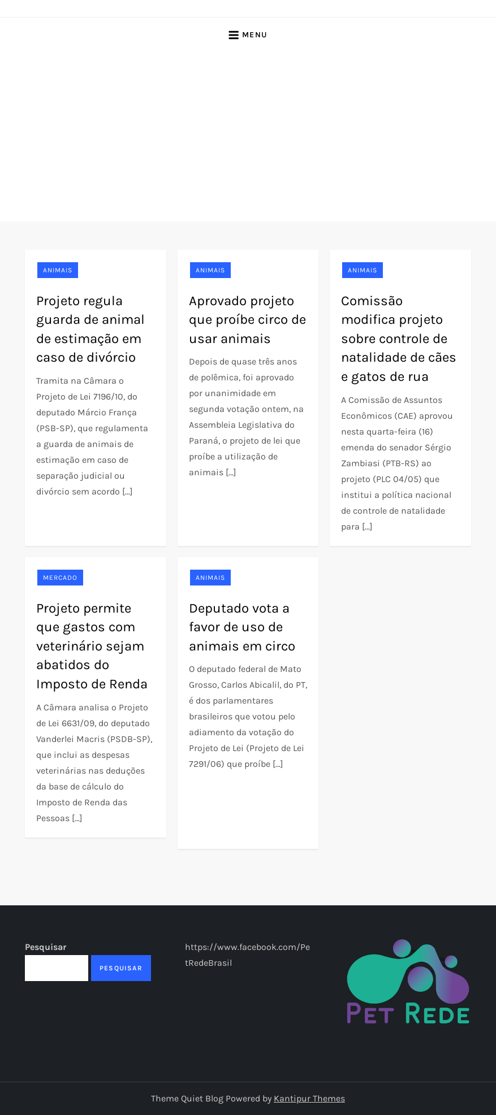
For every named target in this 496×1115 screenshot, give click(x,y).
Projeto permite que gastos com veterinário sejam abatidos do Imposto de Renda (92, 646)
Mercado (60, 578)
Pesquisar (45, 947)
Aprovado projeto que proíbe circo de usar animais (247, 319)
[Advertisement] (248, 137)
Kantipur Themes (309, 1098)
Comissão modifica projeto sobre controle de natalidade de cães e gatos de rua (398, 338)
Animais (57, 270)
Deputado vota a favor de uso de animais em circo (242, 627)
